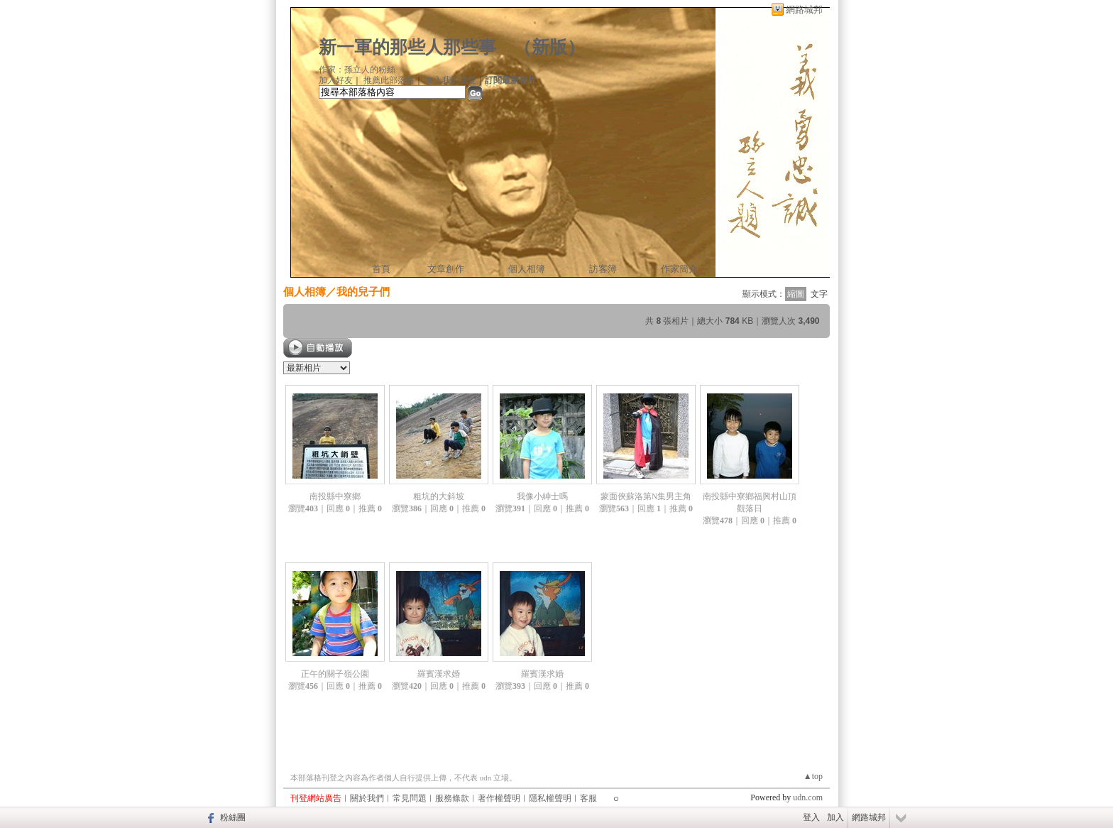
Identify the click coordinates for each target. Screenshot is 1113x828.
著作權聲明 (499, 798)
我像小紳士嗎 (542, 496)
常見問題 (410, 798)
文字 (819, 294)
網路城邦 (804, 9)
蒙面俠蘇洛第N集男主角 (646, 496)
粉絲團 (233, 817)
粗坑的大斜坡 (438, 496)
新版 (549, 47)
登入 (811, 817)
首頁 (381, 268)
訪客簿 (603, 268)
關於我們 (367, 798)
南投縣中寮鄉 (335, 496)
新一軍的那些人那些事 (407, 47)
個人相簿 (526, 268)
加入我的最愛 (450, 80)
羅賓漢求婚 (438, 674)
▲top (813, 776)
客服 (588, 798)
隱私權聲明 (550, 798)
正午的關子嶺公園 (335, 674)
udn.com (808, 797)
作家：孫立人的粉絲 (357, 70)
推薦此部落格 (389, 80)
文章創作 (445, 268)
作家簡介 (679, 268)
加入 (835, 817)
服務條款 (452, 798)
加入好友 (336, 80)
